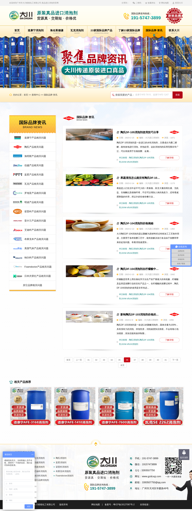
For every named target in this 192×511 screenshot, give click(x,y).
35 (119, 360)
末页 (122, 365)
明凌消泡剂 (39, 469)
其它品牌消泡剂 (41, 482)
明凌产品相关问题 (34, 202)
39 (150, 360)
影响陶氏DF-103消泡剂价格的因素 (140, 314)
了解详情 (169, 158)
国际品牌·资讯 (50, 95)
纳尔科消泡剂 (40, 477)
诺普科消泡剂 (62, 469)
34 (112, 360)
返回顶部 (184, 457)
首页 (26, 95)
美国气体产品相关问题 (36, 248)
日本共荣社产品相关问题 (37, 276)
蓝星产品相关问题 (34, 174)
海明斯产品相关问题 (35, 156)
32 (96, 360)
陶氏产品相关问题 (34, 147)
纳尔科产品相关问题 (35, 257)
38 (142, 360)
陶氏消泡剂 (61, 460)
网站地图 (165, 3)
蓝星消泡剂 (61, 464)
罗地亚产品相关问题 (35, 193)
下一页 (175, 360)
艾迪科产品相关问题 (35, 230)
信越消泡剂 (39, 464)
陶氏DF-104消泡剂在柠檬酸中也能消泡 (140, 268)
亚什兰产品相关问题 (35, 220)
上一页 (79, 360)
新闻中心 (36, 95)
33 (104, 360)
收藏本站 (151, 3)
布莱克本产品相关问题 (36, 239)
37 (135, 360)
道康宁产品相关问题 (35, 137)
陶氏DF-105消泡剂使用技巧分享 (139, 132)
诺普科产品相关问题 (35, 211)
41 (166, 360)
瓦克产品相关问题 (34, 183)
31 (88, 360)
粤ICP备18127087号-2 (124, 506)
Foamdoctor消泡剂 (64, 477)
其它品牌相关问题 (32, 285)
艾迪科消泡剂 (40, 473)
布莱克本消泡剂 (63, 473)
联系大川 (179, 3)
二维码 (138, 3)
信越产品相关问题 (34, 165)
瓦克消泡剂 (39, 460)
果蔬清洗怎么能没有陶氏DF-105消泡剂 (140, 177)
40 (158, 360)
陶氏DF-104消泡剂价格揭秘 (136, 223)
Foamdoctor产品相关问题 (38, 266)
